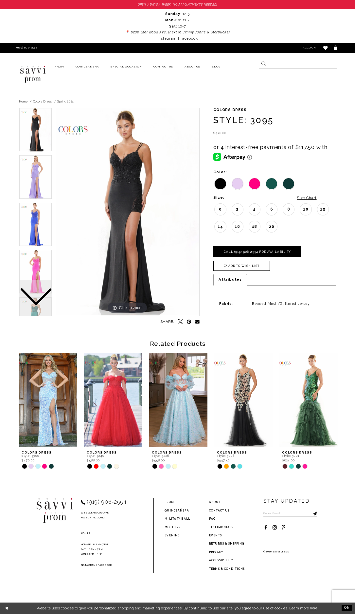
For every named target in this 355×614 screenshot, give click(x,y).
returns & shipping (226, 544)
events (215, 535)
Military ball (177, 518)
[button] (326, 48)
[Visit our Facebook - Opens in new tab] (265, 528)
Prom (169, 502)
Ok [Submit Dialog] (347, 608)
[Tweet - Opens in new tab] (180, 322)
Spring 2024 (65, 101)
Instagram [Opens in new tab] (167, 38)
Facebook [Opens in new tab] (189, 38)
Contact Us (219, 510)
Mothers (172, 527)
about (215, 502)
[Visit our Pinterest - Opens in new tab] (283, 528)
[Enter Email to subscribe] (290, 513)
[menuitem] (59, 67)
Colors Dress (42, 101)
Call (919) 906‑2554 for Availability (257, 251)
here (313, 608)
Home (23, 101)
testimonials (221, 527)
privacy (216, 552)
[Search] (298, 63)
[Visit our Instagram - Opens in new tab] (274, 528)
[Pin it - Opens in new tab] (189, 322)
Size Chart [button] (306, 197)
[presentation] (48, 400)
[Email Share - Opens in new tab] (197, 322)
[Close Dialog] (7, 608)
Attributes (230, 279)
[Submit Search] (263, 63)
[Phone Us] (26, 48)
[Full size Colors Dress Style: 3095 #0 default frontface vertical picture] (127, 212)
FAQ (212, 518)
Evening (172, 535)
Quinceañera (177, 510)
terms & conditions (227, 568)
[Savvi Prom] (32, 74)
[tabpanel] (127, 212)
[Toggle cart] (336, 48)
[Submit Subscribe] (312, 513)
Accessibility (221, 560)
